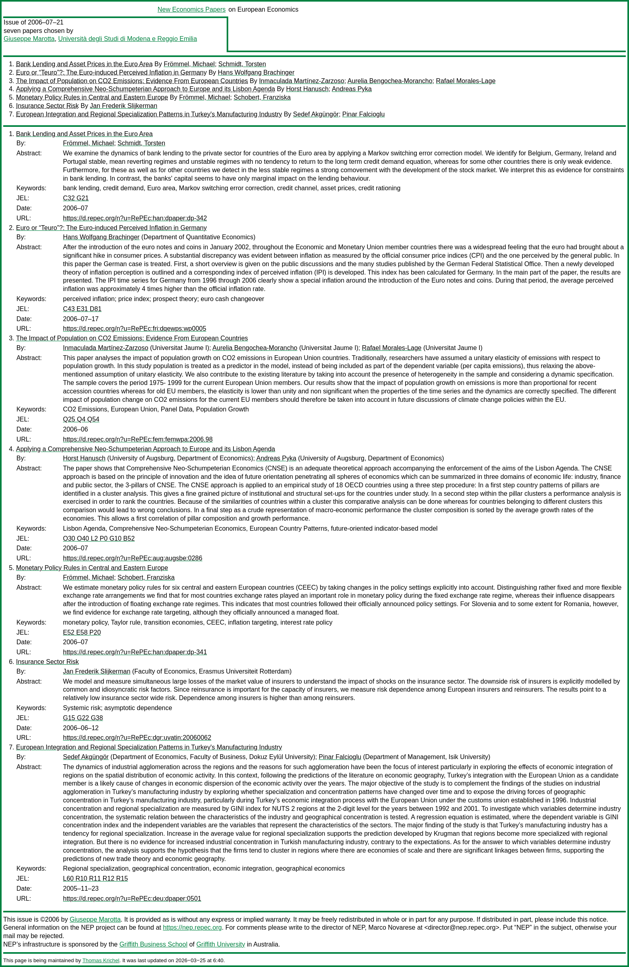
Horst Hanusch (307, 89)
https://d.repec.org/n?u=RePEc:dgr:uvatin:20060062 (137, 737)
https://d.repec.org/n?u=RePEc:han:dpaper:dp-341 (135, 652)
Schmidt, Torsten (242, 64)
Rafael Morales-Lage (466, 80)
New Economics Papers (192, 9)
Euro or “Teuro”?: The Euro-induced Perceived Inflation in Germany (111, 72)
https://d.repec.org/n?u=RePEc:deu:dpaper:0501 (132, 898)
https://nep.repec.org (192, 927)
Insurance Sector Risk (47, 105)
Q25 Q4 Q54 (81, 419)
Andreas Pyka (352, 89)
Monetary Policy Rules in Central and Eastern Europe (92, 97)
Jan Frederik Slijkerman (123, 105)
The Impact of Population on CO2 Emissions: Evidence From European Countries (132, 80)
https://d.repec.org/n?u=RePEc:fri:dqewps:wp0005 (134, 328)
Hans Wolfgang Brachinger (256, 72)
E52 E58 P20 (82, 632)
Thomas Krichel (100, 960)
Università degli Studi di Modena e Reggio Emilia (127, 38)
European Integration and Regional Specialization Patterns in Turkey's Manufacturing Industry (149, 114)
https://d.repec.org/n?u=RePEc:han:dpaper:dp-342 (135, 218)
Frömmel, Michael (189, 64)
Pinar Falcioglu (363, 114)
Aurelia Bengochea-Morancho (389, 80)
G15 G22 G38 (83, 718)
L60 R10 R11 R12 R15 (95, 878)
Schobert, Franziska (261, 97)
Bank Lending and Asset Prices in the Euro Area (84, 64)
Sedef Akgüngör (316, 114)
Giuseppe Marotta (29, 38)
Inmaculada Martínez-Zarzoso (302, 80)
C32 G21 (76, 198)
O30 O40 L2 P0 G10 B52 (99, 538)
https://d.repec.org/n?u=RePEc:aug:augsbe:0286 (132, 558)
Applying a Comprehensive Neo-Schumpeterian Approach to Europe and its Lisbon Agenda (145, 89)
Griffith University (220, 944)
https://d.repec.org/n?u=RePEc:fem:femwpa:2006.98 (138, 439)
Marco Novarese (391, 927)
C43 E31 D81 (82, 308)
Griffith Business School (154, 944)
